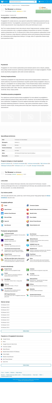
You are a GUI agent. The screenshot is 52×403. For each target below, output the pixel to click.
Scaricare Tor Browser (6, 163)
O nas (2, 372)
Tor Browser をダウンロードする (22, 165)
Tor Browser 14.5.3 (5, 312)
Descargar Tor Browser (37, 165)
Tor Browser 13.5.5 (5, 325)
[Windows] (4, 5)
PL (48, 1)
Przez (8, 11)
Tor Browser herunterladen (19, 163)
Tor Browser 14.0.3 (5, 317)
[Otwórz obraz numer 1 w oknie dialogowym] (30, 116)
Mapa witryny (19, 372)
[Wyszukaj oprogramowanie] (34, 1)
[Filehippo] (4, 1)
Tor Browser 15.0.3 (5, 307)
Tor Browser (13, 9)
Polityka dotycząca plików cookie (13, 374)
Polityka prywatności (26, 374)
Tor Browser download (32, 163)
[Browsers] (8, 5)
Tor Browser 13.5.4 (5, 327)
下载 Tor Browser (44, 163)
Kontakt (7, 372)
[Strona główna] (1, 5)
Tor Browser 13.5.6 (5, 322)
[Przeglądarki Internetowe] (16, 5)
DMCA (40, 374)
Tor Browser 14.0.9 (5, 314)
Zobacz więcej (26, 330)
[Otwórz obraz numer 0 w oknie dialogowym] (10, 116)
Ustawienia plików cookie (6, 376)
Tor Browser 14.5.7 (5, 309)
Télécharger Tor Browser (6, 165)
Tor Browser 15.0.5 (5, 304)
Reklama (12, 372)
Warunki (3, 374)
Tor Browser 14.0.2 (5, 319)
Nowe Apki (35, 374)
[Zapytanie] (23, 1)
